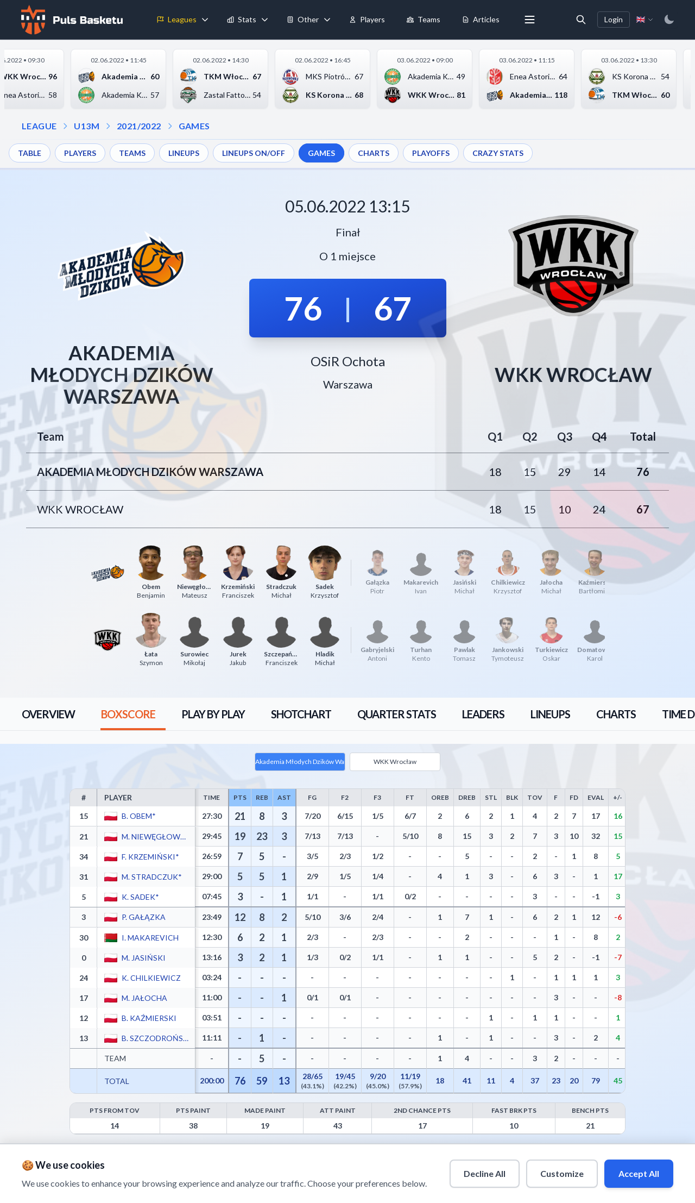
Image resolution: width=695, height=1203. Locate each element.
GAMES (194, 126)
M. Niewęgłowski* (155, 836)
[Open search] (581, 19)
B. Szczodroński (155, 1037)
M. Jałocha (144, 997)
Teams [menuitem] (423, 19)
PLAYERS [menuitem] (80, 153)
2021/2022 (139, 126)
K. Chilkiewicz (151, 977)
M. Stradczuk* (152, 876)
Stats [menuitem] (241, 19)
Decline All (485, 1173)
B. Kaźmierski (149, 1017)
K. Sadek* (140, 896)
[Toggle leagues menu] (205, 19)
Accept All (638, 1173)
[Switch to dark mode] (669, 19)
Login (613, 19)
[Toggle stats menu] (265, 19)
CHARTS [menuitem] (373, 153)
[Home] (70, 19)
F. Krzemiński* (150, 856)
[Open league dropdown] (65, 126)
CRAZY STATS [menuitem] (497, 153)
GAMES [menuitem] (321, 153)
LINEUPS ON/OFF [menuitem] (253, 153)
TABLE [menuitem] (29, 153)
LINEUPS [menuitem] (183, 153)
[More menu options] (530, 19)
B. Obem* (139, 815)
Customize (562, 1173)
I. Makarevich (150, 937)
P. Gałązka (144, 917)
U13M (86, 126)
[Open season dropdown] (108, 126)
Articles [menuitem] (481, 19)
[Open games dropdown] (170, 126)
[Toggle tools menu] (327, 19)
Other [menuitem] (303, 19)
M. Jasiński (144, 957)
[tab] (48, 714)
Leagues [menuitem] (177, 19)
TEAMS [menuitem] (132, 153)
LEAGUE (39, 126)
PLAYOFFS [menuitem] (431, 153)
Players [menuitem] (367, 19)
